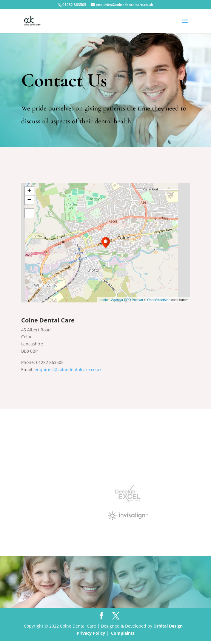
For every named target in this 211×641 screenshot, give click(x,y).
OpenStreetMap (158, 300)
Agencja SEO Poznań (127, 300)
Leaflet (104, 300)
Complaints (123, 633)
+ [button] (29, 191)
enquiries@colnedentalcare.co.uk (68, 369)
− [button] (29, 200)
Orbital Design (168, 626)
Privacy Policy (91, 633)
